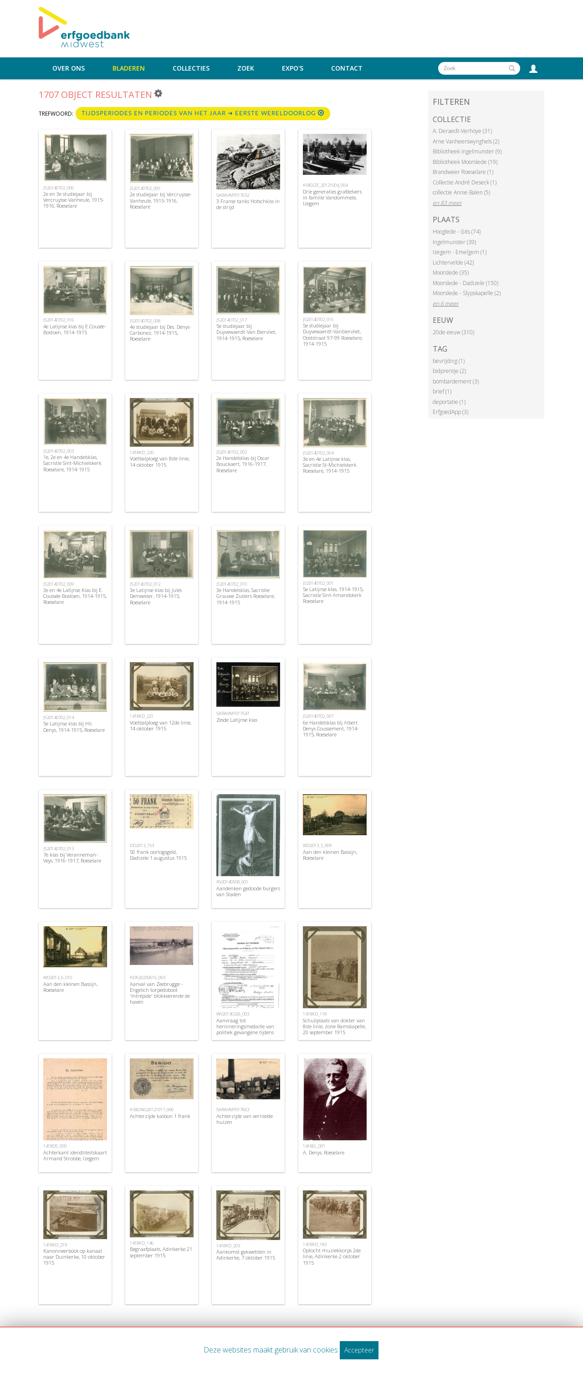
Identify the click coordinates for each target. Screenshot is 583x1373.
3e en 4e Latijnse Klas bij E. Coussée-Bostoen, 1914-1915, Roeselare (75, 596)
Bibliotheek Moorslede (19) (465, 162)
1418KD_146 (141, 1243)
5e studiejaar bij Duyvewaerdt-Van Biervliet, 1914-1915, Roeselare (246, 331)
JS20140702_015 (318, 319)
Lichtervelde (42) (453, 262)
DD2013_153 (142, 845)
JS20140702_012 (145, 584)
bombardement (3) (456, 381)
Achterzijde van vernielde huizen (244, 1119)
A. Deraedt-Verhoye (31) (462, 131)
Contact (347, 68)
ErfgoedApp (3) (450, 412)
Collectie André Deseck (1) (464, 182)
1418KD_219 (55, 1245)
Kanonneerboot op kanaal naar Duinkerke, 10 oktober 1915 (74, 1256)
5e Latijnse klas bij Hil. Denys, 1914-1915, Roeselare (74, 726)
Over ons (68, 68)
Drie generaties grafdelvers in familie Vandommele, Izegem (332, 197)
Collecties (191, 68)
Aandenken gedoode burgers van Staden (248, 891)
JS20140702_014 (58, 717)
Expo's (292, 68)
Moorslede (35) (451, 272)
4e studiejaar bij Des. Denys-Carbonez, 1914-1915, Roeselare (160, 332)
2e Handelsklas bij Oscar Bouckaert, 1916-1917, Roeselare (243, 463)
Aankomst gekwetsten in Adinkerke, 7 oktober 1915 (245, 1254)
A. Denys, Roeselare (323, 1152)
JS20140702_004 (318, 453)
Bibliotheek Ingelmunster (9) (467, 151)
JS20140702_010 (231, 584)
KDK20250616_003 (147, 977)
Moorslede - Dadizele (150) (465, 283)
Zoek (245, 68)
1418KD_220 (141, 452)
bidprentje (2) (449, 371)
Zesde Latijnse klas (236, 719)
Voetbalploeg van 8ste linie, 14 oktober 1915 (159, 461)
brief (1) (442, 391)
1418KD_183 (315, 1244)
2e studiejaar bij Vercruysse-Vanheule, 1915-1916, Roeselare (161, 200)
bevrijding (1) (449, 361)
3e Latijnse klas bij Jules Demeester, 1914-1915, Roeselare (156, 596)
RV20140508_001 (232, 882)
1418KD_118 (315, 1014)
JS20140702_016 (58, 320)
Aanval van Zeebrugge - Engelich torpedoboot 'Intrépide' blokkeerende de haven (160, 993)
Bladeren (129, 68)
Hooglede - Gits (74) (457, 231)
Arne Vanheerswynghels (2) (466, 141)
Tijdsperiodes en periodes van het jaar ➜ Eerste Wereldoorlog (203, 113)
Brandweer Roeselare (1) (463, 172)
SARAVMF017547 (232, 713)
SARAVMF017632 (232, 195)
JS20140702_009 (58, 584)
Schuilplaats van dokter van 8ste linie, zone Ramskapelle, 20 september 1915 (334, 1026)
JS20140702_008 (145, 321)
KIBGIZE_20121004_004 (325, 185)
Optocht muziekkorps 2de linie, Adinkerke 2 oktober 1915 (332, 1256)
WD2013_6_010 (57, 977)
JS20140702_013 (58, 849)
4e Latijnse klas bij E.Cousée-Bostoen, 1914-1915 (74, 329)
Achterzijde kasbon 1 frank (160, 1116)
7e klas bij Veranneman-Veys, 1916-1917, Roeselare (72, 857)
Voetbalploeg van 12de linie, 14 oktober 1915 (160, 725)
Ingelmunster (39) (454, 242)
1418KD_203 (228, 1246)
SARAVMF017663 (232, 1110)
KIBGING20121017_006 (152, 1110)
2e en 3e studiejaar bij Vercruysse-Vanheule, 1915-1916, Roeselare (73, 199)
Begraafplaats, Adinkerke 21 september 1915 (161, 1251)
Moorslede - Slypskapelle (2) (467, 293)
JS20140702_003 (58, 451)
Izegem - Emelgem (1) (459, 252)
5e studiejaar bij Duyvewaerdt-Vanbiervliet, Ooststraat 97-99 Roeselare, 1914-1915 (333, 334)
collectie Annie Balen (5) (461, 192)
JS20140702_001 (318, 583)
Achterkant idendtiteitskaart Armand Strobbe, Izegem (75, 1155)
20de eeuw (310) (453, 332)
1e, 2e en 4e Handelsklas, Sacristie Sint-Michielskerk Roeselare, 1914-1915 (72, 463)
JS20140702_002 (231, 452)
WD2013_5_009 (317, 845)
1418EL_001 (314, 1146)
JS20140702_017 (231, 320)
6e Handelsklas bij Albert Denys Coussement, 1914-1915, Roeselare (331, 728)
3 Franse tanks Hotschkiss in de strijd (248, 204)
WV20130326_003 (232, 1014)
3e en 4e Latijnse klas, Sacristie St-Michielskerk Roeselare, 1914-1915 (330, 464)
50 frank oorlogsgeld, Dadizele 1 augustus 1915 (158, 854)
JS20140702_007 (318, 716)
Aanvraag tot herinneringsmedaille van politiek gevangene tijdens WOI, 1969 (245, 1029)
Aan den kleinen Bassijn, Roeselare (330, 854)
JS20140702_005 (145, 188)
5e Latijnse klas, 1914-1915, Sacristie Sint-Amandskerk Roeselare (333, 595)
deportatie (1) (449, 402)
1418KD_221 (141, 716)
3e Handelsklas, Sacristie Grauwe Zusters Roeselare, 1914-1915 (245, 596)
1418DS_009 (54, 1146)
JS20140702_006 (58, 188)
